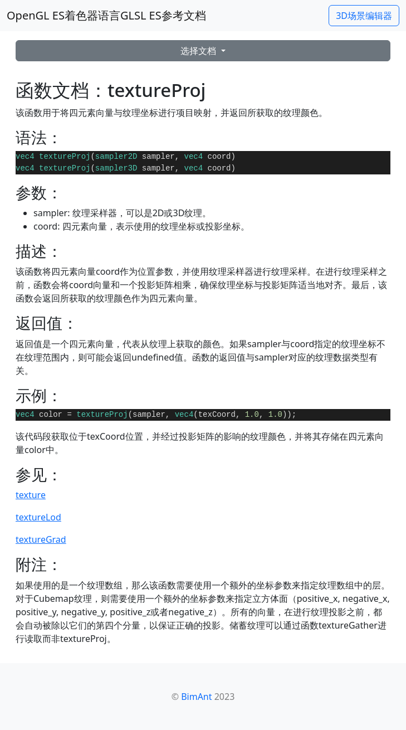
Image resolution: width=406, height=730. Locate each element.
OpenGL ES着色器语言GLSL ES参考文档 (106, 15)
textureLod (38, 517)
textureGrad (41, 539)
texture (31, 495)
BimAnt (196, 696)
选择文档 (199, 51)
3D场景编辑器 (364, 15)
